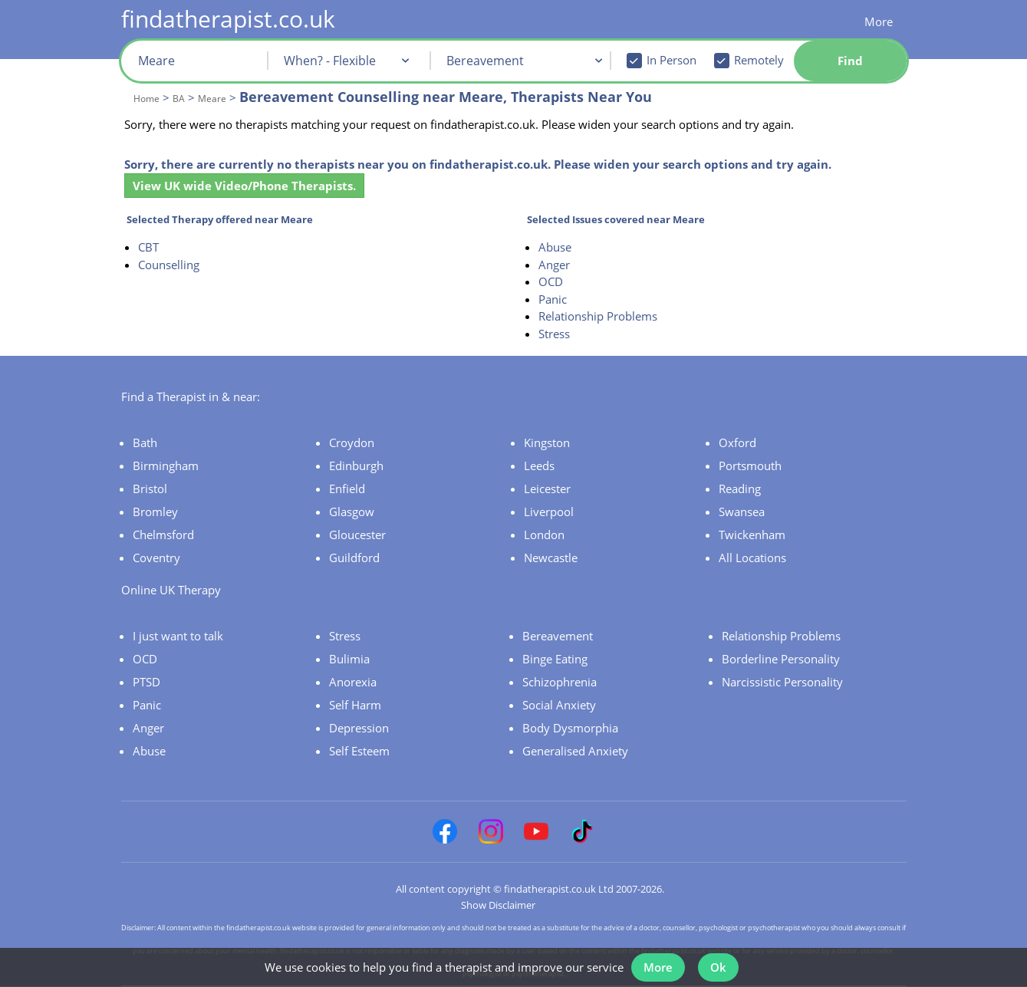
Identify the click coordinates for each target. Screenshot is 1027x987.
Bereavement (557, 635)
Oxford (737, 442)
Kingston (547, 442)
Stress (554, 333)
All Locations (752, 557)
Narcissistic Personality (782, 681)
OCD (550, 281)
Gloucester (357, 534)
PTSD (146, 681)
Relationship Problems (597, 316)
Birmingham (166, 465)
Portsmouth (750, 465)
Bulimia (349, 658)
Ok (721, 962)
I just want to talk (178, 635)
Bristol (150, 488)
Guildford (354, 557)
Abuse (554, 247)
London (544, 534)
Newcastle (551, 557)
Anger (554, 264)
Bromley (155, 511)
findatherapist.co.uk (228, 19)
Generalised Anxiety (575, 750)
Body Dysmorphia (570, 727)
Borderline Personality (781, 658)
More (878, 21)
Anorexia (353, 681)
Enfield (347, 488)
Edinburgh (356, 465)
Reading (740, 488)
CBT (148, 247)
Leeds (539, 465)
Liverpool (549, 511)
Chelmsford (163, 534)
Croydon (351, 442)
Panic (552, 299)
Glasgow (351, 511)
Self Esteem (359, 750)
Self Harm (355, 704)
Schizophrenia (559, 681)
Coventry (156, 557)
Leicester (547, 488)
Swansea (742, 511)
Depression (359, 727)
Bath (145, 442)
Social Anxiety (559, 704)
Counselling (168, 264)
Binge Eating (555, 658)
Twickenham (752, 534)
